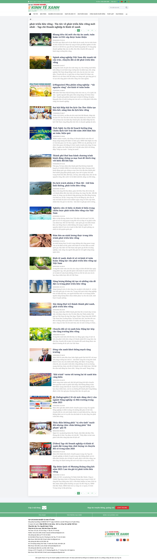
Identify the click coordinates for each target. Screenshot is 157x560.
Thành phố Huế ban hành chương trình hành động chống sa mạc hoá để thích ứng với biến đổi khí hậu (74, 158)
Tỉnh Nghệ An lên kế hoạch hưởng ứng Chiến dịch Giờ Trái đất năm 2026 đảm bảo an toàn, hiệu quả (74, 130)
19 (92, 30)
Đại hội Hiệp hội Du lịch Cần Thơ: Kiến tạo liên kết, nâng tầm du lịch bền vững (74, 108)
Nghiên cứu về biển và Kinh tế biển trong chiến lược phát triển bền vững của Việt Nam (74, 210)
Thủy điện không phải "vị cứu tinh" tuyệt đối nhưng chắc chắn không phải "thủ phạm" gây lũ (74, 425)
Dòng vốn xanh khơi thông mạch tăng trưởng (72, 350)
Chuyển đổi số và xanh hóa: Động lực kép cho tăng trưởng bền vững (73, 330)
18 (88, 30)
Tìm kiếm (126, 7)
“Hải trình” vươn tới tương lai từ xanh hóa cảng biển (74, 375)
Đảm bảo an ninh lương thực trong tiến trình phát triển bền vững (73, 236)
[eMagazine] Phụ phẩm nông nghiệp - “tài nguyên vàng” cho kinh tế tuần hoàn (74, 86)
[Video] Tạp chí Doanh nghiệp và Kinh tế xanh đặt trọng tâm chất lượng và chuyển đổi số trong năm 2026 (74, 446)
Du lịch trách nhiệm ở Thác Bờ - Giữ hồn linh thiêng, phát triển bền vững (73, 184)
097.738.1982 (122, 508)
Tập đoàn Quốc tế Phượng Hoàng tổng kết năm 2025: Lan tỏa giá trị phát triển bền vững (74, 469)
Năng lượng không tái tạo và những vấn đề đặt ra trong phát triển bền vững (74, 282)
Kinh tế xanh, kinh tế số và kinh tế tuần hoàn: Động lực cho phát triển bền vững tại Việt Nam (75, 260)
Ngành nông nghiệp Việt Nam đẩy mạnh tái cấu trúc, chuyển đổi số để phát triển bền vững (74, 60)
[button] (113, 1)
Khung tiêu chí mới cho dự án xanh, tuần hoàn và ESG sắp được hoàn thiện (74, 35)
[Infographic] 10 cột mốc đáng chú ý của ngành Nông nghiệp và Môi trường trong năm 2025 (75, 400)
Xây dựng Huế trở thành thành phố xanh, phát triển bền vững (74, 305)
